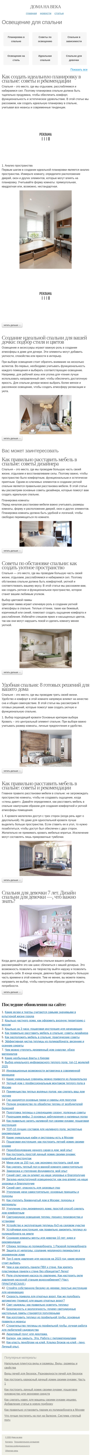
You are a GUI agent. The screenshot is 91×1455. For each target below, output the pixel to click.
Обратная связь (11, 1451)
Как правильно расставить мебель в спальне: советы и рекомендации (39, 785)
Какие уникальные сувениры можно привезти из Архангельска (46, 1079)
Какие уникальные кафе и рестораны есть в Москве (40, 1137)
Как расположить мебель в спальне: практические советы (42, 1037)
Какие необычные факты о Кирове (27, 1058)
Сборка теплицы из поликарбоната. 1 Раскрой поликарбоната (46, 1246)
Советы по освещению (45, 39)
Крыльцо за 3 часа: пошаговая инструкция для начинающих (43, 1028)
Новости (45, 13)
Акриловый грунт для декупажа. (27, 1334)
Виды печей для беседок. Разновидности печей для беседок (43, 1373)
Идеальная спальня (45, 58)
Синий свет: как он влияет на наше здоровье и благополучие (45, 1175)
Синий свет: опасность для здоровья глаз (33, 1187)
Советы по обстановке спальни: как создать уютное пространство (39, 565)
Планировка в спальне (16, 39)
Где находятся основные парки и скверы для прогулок (41, 1099)
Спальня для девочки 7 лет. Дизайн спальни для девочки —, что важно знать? (39, 896)
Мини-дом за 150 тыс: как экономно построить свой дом (42, 1162)
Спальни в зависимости (74, 39)
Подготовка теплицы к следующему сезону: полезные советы (46, 1112)
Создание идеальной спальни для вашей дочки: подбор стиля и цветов (44, 339)
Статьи (59, 13)
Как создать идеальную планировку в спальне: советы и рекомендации (41, 78)
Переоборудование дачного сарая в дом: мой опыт (39, 1150)
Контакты (9, 1442)
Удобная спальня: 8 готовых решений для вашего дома (45, 687)
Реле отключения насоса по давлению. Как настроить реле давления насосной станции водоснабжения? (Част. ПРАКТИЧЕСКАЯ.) (42, 1279)
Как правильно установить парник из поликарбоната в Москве (44, 1409)
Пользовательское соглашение (26, 1442)
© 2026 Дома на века (13, 1437)
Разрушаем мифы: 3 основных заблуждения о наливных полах (47, 1116)
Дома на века (45, 6)
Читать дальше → (12, 325)
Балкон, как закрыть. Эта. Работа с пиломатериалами (41, 1338)
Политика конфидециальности (17, 1446)
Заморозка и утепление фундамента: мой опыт (37, 1171)
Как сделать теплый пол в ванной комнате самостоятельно (44, 1166)
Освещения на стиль (16, 58)
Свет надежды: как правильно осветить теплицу (37, 1304)
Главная (31, 13)
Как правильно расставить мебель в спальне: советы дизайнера (39, 461)
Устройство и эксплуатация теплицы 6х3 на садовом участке (45, 1225)
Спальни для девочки (74, 58)
